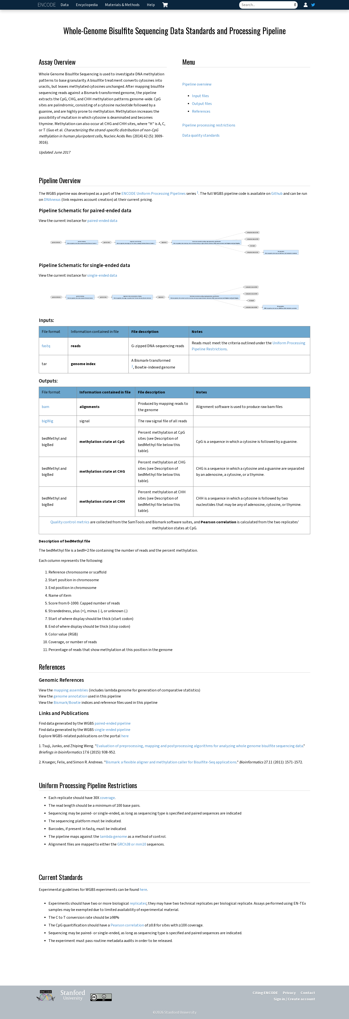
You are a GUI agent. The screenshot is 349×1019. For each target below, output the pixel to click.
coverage (107, 797)
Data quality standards (201, 135)
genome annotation (70, 696)
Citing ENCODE (265, 992)
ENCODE (47, 4)
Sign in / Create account (294, 999)
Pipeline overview (196, 84)
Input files (200, 96)
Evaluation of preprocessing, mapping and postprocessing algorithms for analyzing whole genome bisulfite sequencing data (199, 746)
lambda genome (113, 836)
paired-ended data (102, 220)
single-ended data (102, 275)
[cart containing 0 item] (165, 5)
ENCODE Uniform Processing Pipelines (153, 193)
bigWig (47, 421)
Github (277, 193)
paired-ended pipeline (113, 723)
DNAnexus (52, 199)
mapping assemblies (71, 690)
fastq (46, 346)
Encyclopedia (87, 5)
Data (65, 5)
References (201, 111)
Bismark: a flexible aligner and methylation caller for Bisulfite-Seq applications (171, 762)
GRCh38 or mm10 (131, 844)
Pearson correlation (127, 925)
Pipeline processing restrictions (208, 125)
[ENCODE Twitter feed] (313, 5)
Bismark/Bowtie (67, 702)
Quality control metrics (69, 522)
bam (45, 406)
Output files (202, 103)
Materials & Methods (122, 5)
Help (151, 5)
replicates (138, 903)
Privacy (289, 992)
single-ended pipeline (112, 729)
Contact (308, 992)
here (125, 736)
